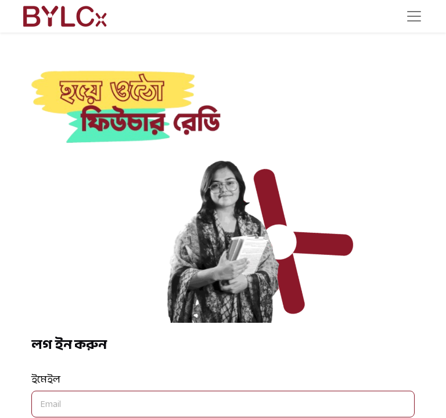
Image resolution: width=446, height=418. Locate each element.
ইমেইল (45, 379)
